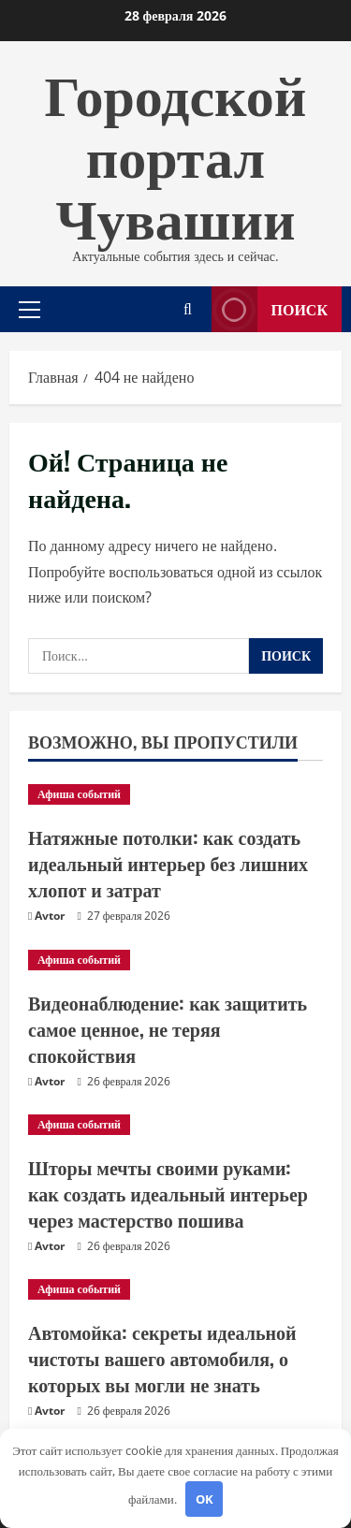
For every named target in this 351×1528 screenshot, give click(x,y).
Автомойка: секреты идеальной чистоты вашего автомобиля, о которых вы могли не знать (162, 1357)
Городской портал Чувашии (176, 152)
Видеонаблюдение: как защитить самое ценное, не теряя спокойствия (167, 1028)
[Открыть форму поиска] (187, 309)
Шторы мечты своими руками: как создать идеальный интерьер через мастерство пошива (168, 1193)
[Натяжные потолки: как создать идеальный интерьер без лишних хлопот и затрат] (175, 794)
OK (204, 1499)
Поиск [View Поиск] (270, 309)
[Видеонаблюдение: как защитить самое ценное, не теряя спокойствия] (175, 960)
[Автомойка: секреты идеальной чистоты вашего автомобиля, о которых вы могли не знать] (175, 1289)
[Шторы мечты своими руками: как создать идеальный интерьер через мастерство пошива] (175, 1125)
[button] (29, 308)
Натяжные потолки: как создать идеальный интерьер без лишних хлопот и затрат (168, 862)
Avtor (50, 916)
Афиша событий (79, 794)
